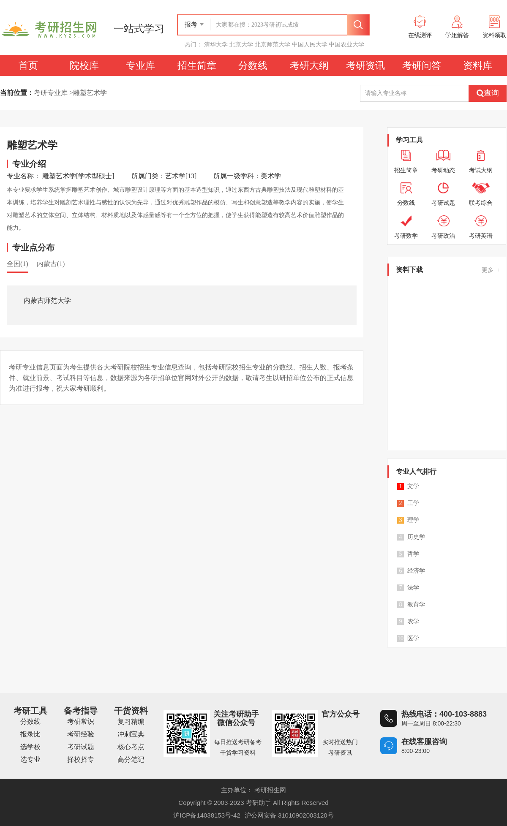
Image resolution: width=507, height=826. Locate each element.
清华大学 (216, 44)
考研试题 (80, 746)
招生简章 (196, 65)
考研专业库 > (53, 92)
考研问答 (421, 65)
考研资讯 (365, 65)
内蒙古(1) (51, 263)
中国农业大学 (346, 44)
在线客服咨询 (424, 741)
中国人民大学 (309, 44)
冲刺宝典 (130, 734)
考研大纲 (309, 65)
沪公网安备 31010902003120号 (289, 815)
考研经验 (80, 734)
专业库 (140, 65)
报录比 (30, 734)
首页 (28, 65)
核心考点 (130, 746)
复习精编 (130, 721)
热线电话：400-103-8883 (444, 714)
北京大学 (241, 44)
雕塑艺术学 (90, 92)
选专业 (30, 759)
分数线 (252, 65)
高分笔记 (130, 759)
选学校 (30, 746)
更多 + (491, 270)
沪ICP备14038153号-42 (206, 815)
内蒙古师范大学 (47, 300)
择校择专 (80, 759)
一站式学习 (139, 28)
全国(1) (17, 263)
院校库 (84, 65)
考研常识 (80, 721)
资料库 (477, 65)
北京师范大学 (272, 44)
